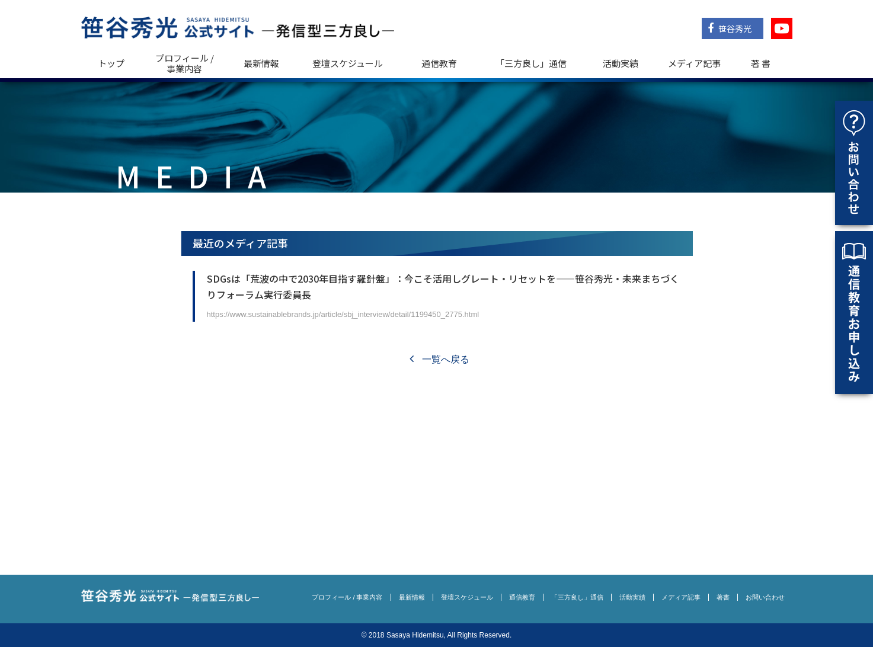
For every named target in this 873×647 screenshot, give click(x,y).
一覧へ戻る (439, 359)
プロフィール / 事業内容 (184, 63)
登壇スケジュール (347, 63)
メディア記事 (694, 63)
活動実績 (620, 63)
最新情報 (261, 63)
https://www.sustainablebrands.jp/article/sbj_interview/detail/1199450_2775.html (343, 314)
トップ (111, 63)
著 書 (760, 63)
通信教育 (439, 63)
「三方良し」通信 (577, 597)
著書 (723, 597)
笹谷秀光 (730, 28)
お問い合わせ (765, 597)
